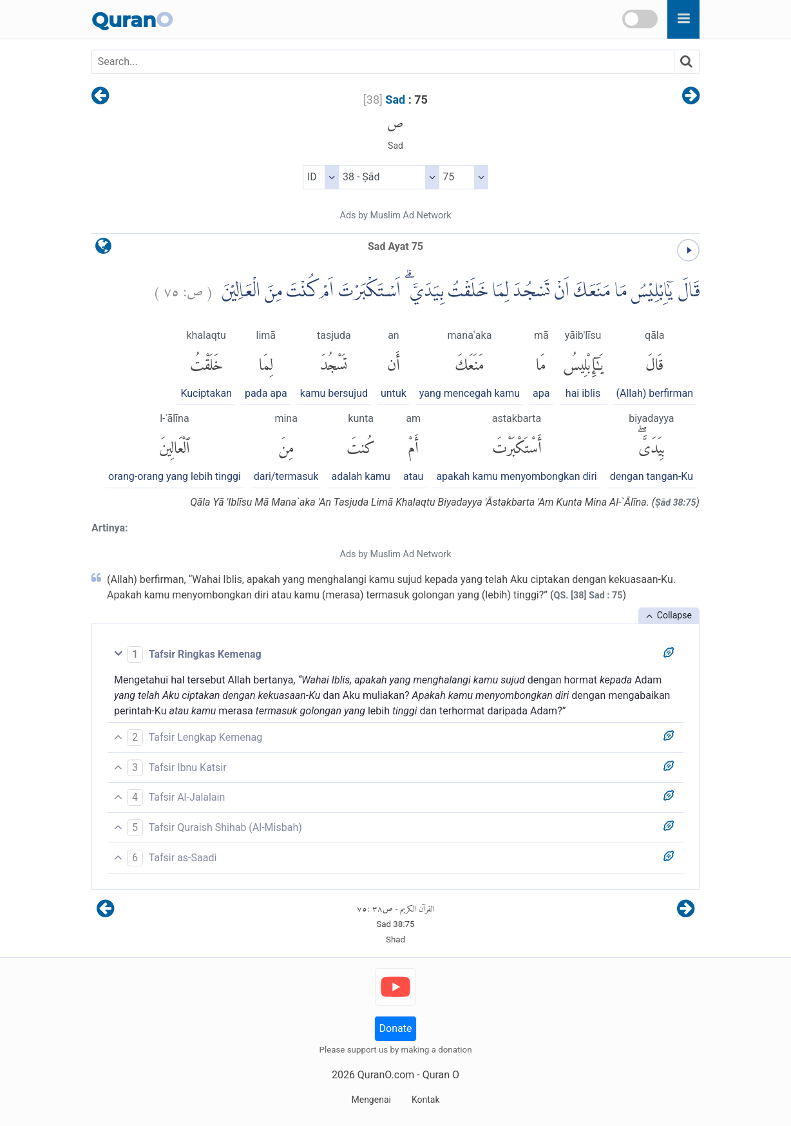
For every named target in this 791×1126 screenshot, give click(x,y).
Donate (395, 1028)
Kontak (426, 1099)
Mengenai (370, 1099)
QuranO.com (385, 1075)
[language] (103, 249)
